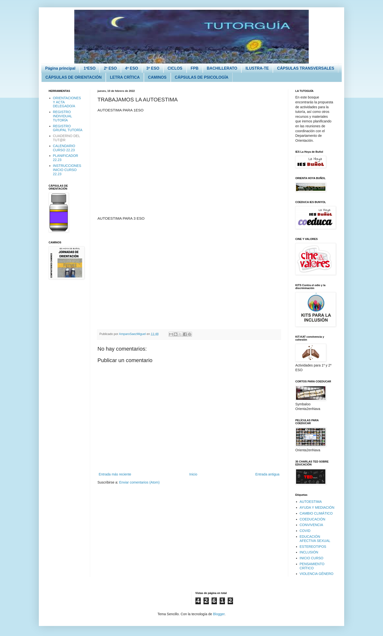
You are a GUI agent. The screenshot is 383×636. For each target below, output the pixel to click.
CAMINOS (157, 77)
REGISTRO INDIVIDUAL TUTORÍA (62, 116)
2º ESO (110, 68)
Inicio (193, 474)
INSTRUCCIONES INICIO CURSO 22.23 (67, 170)
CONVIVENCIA (311, 525)
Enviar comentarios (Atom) (139, 482)
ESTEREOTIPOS (313, 547)
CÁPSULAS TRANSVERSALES (305, 68)
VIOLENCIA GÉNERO (316, 574)
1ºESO (90, 68)
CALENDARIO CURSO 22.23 (64, 148)
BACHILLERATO (222, 68)
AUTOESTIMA (311, 502)
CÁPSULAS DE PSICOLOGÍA (202, 77)
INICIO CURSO (311, 558)
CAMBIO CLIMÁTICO (316, 513)
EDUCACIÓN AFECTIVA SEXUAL (315, 539)
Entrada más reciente (115, 474)
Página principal (60, 68)
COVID (305, 531)
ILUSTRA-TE (257, 68)
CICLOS (175, 68)
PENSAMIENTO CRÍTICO (312, 566)
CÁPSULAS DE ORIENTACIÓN (73, 77)
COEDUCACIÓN (312, 519)
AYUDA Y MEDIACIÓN (317, 507)
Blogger (218, 614)
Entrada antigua (267, 474)
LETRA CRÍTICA (125, 77)
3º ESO (152, 68)
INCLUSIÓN (309, 552)
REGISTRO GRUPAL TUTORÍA (68, 128)
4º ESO (131, 68)
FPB (195, 68)
